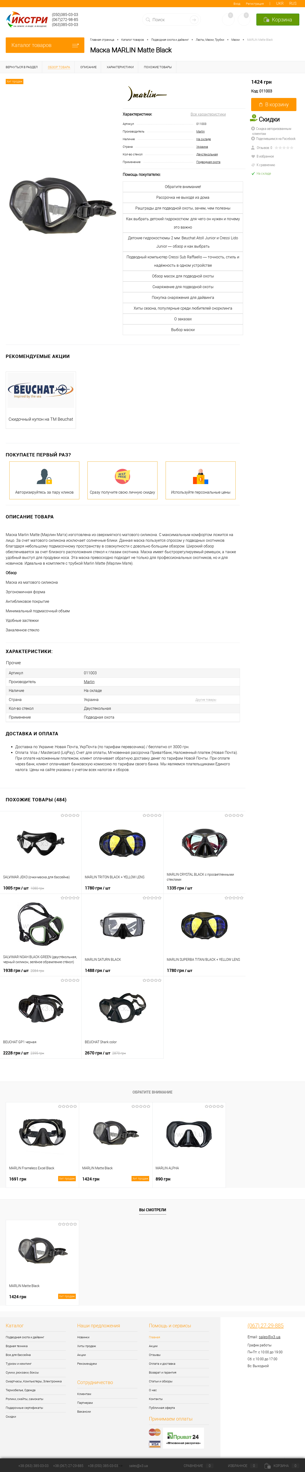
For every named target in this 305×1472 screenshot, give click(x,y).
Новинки (83, 1337)
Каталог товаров (45, 45)
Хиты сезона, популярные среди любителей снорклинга (183, 308)
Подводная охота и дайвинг (25, 1337)
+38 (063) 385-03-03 (33, 1466)
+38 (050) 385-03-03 (103, 1466)
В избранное (262, 156)
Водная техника (17, 1346)
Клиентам (84, 1394)
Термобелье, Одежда (21, 1390)
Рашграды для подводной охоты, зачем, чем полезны (182, 208)
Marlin (200, 131)
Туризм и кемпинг (18, 1363)
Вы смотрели (152, 1209)
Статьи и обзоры (161, 1381)
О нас (153, 1390)
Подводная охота (208, 162)
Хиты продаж (86, 1346)
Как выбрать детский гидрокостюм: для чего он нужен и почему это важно (183, 223)
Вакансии (84, 1411)
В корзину (274, 104)
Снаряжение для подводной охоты (183, 287)
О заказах (183, 319)
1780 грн (97, 888)
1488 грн (97, 970)
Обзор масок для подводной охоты (183, 276)
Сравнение (195, 1466)
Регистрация (255, 3)
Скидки (11, 1416)
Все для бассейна (18, 1355)
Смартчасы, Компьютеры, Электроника (34, 1381)
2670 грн (105, 1053)
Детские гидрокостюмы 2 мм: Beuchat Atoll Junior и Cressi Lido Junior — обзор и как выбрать (183, 242)
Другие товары (205, 699)
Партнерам (85, 1403)
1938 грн (23, 970)
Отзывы (155, 1355)
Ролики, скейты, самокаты (24, 1399)
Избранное (239, 1466)
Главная (154, 1337)
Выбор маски (183, 329)
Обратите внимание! (183, 186)
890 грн (163, 1179)
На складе (203, 139)
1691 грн (42, 1179)
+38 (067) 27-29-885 (68, 1466)
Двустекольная (207, 154)
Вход (237, 3)
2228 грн (23, 1053)
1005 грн (23, 888)
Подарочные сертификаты (24, 1408)
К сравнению (263, 164)
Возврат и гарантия (162, 1372)
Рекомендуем (87, 1363)
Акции (81, 1355)
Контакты (156, 1399)
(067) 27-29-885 (266, 1326)
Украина (202, 146)
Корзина (281, 1466)
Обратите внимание (152, 1092)
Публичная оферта (162, 1408)
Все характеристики (208, 114)
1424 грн (261, 82)
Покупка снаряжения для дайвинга (183, 297)
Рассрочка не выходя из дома (182, 197)
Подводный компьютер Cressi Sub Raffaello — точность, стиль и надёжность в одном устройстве (183, 261)
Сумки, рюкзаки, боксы (22, 1372)
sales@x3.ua (269, 1337)
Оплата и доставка (162, 1363)
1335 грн (179, 888)
